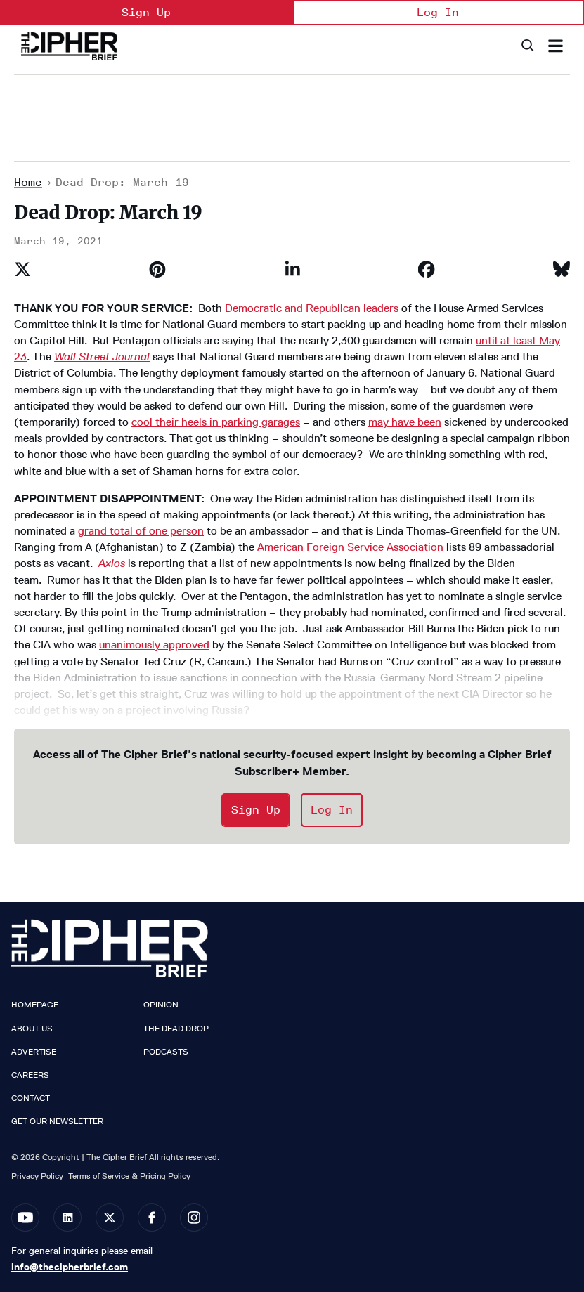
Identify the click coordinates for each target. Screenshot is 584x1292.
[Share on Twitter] (22, 269)
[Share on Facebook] (426, 269)
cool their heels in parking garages (215, 422)
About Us (32, 1028)
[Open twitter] (110, 1217)
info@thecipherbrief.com (69, 1266)
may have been (404, 422)
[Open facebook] (152, 1217)
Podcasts (165, 1052)
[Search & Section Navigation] (555, 46)
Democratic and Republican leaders (311, 308)
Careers (30, 1075)
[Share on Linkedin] (292, 269)
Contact (30, 1098)
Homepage (34, 1005)
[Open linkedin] (67, 1217)
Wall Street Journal (102, 356)
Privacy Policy (37, 1175)
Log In (438, 12)
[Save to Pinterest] (157, 269)
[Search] (526, 46)
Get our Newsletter (57, 1121)
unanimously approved (154, 644)
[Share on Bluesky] (561, 269)
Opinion (161, 1005)
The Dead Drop (176, 1028)
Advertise (33, 1052)
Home (28, 182)
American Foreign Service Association (350, 547)
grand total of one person (141, 530)
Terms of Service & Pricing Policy (129, 1175)
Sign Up (146, 12)
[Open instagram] (194, 1217)
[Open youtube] (25, 1217)
